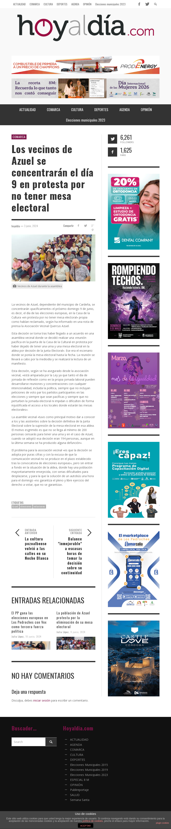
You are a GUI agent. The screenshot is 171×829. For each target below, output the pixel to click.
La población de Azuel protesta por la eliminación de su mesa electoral (75, 619)
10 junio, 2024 (33, 636)
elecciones (26, 506)
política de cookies (92, 821)
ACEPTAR (85, 825)
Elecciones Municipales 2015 (89, 765)
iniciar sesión (41, 700)
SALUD (75, 795)
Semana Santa (79, 800)
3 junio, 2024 (31, 226)
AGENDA (76, 745)
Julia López (18, 636)
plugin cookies (162, 823)
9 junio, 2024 (77, 632)
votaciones (39, 506)
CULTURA (76, 755)
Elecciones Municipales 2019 (89, 770)
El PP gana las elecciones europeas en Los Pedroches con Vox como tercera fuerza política (30, 621)
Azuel (15, 506)
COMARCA (19, 136)
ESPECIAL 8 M (79, 780)
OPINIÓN (76, 785)
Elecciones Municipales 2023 (89, 775)
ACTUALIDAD (79, 739)
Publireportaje (79, 790)
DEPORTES (77, 760)
